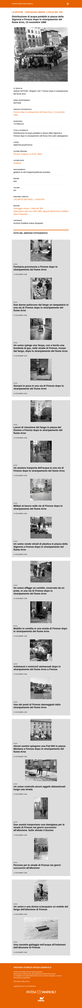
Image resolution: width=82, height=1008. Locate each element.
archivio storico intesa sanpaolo (22, 3)
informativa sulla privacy (21, 981)
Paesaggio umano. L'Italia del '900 (44, 12)
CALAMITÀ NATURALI (23, 199)
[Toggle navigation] (67, 3)
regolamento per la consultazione (24, 986)
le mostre (17, 12)
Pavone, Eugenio (20, 154)
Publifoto (17, 163)
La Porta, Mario (35, 154)
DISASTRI (39, 199)
